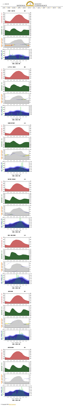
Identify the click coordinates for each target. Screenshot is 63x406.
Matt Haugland (12, 404)
